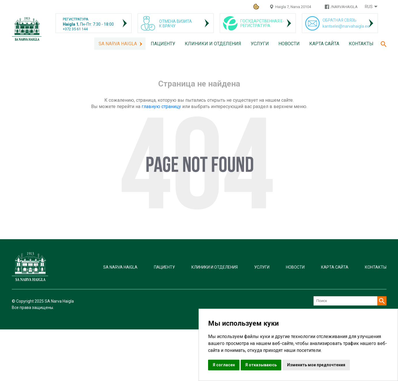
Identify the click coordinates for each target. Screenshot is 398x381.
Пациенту (163, 43)
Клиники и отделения (213, 43)
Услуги (260, 43)
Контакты (361, 43)
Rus (369, 6)
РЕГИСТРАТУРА (75, 19)
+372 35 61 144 (75, 29)
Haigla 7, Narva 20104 (293, 7)
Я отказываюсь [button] (261, 365)
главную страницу (161, 106)
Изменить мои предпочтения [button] (316, 365)
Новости (289, 43)
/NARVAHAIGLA (344, 7)
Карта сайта (324, 43)
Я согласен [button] (224, 365)
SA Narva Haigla (118, 43)
